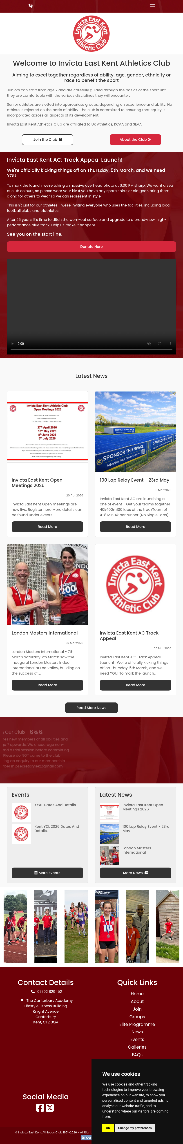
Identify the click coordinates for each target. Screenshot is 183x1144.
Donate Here (91, 246)
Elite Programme (137, 1024)
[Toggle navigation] (152, 6)
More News (135, 872)
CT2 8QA (50, 1022)
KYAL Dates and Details (55, 805)
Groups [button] (137, 1017)
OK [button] (108, 1128)
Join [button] (137, 1009)
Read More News (91, 707)
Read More (47, 526)
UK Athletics (102, 124)
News (137, 1032)
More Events (47, 872)
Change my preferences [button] (135, 1128)
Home (137, 994)
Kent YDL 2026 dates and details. (56, 828)
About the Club (135, 139)
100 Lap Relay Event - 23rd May (146, 828)
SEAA (137, 124)
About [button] (137, 1001)
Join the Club (47, 139)
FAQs (137, 1055)
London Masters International (137, 850)
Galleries (137, 1047)
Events (137, 1039)
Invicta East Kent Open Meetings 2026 (143, 807)
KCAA (119, 124)
